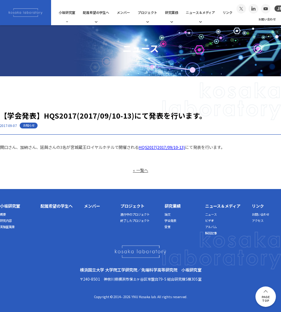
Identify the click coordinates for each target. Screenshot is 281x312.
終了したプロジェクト (135, 220)
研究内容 (6, 220)
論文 (167, 214)
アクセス (257, 220)
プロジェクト (147, 12)
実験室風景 (7, 226)
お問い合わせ (267, 19)
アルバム (211, 226)
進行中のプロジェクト (135, 214)
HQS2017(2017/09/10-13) (162, 147)
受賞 (167, 226)
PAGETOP (266, 298)
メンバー (123, 12)
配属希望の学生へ (96, 12)
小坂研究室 (67, 12)
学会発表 (170, 220)
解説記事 (211, 233)
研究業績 (171, 12)
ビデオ (209, 220)
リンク (227, 12)
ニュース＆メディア (200, 12)
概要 (3, 214)
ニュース (211, 214)
